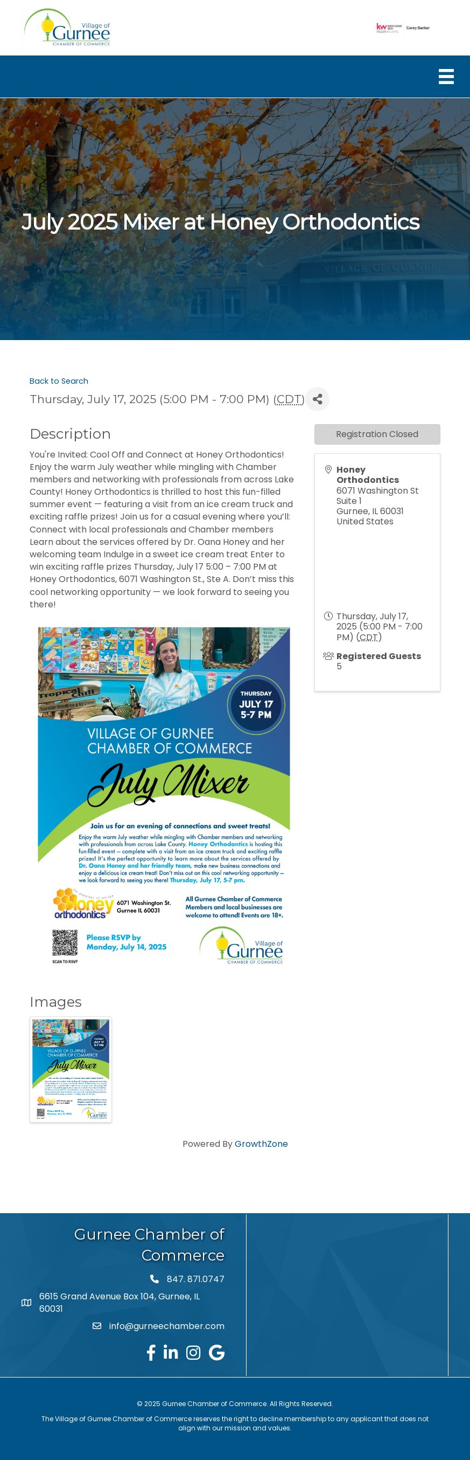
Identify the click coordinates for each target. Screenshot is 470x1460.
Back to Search (59, 381)
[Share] (317, 399)
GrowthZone (261, 1144)
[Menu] (446, 76)
